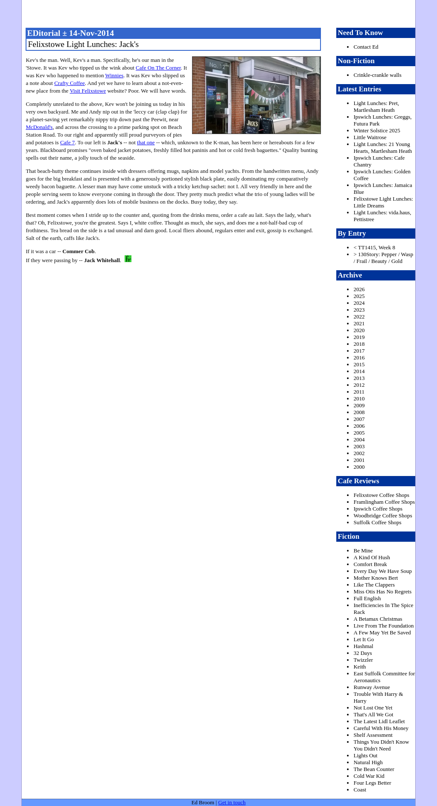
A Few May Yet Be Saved (382, 632)
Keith (359, 666)
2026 (358, 289)
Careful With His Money (380, 728)
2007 (358, 419)
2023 (358, 310)
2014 (358, 371)
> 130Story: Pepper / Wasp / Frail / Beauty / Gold (383, 257)
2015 (358, 364)
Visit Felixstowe (88, 91)
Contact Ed (365, 47)
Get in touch (231, 802)
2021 (358, 323)
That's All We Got (373, 714)
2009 (358, 405)
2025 (358, 296)
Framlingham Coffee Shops (383, 502)
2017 (358, 351)
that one (146, 142)
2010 (358, 398)
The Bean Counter (373, 769)
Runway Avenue (371, 687)
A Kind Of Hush (371, 557)
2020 (358, 330)
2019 (358, 337)
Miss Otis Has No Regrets (382, 591)
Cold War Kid (368, 776)
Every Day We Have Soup (382, 571)
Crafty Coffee (69, 83)
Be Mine (363, 550)
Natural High (367, 762)
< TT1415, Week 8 (374, 247)
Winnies (114, 75)
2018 (358, 344)
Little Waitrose (369, 137)
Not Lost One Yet (372, 707)
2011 (358, 391)
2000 (358, 467)
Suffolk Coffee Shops (377, 522)
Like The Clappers (374, 584)
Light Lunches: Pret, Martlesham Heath (376, 106)
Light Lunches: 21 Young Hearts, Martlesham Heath (382, 147)
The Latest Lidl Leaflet (379, 721)
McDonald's (39, 127)
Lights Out (365, 755)
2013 (358, 378)
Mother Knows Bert (375, 578)
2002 (358, 453)
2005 (358, 432)
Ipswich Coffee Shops (377, 508)
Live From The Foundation (383, 625)
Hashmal (363, 646)
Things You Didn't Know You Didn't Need (381, 745)
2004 (358, 439)
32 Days (362, 653)
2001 (358, 460)
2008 (358, 412)
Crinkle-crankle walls (377, 75)
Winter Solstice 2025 (376, 130)
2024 (358, 303)
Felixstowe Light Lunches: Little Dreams (383, 202)
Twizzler (363, 660)
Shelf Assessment (372, 735)
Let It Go (363, 639)
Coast (359, 789)
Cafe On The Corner (158, 67)
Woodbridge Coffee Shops (382, 515)
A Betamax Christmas (377, 619)
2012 (358, 385)
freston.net (221, 13)
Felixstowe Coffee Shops (381, 495)
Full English (367, 598)
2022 (358, 316)
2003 (358, 446)
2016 (358, 357)
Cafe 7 (67, 142)
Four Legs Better (372, 783)
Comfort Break (370, 564)
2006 (358, 426)
